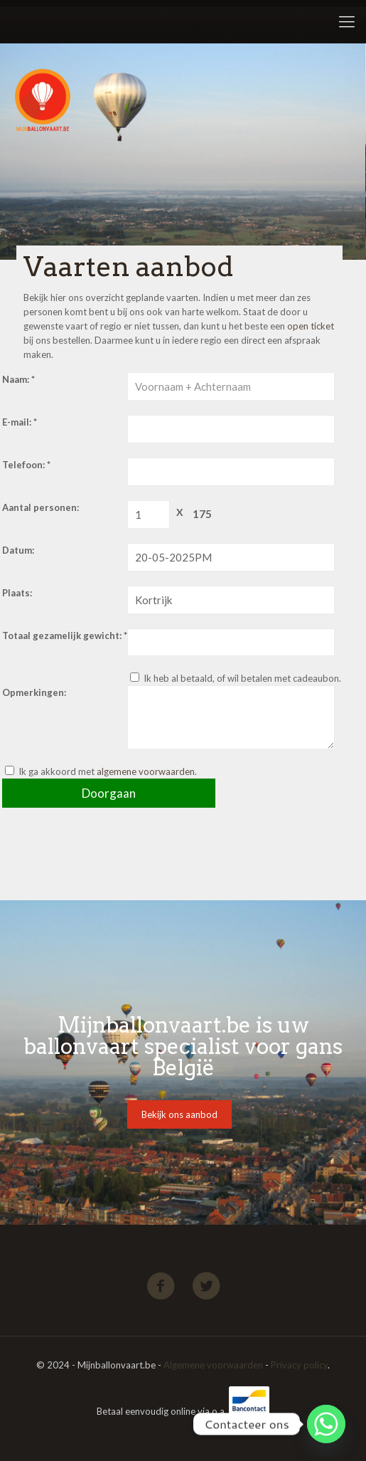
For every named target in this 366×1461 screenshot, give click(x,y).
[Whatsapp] (326, 1424)
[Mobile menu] (347, 21)
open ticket (310, 326)
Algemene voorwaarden (213, 1365)
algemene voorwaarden (146, 771)
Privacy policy (299, 1365)
